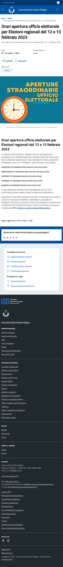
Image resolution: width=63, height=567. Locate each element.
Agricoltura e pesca (8, 417)
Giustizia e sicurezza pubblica (12, 399)
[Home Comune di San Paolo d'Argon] (28, 9)
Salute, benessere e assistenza (13, 410)
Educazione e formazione (10, 395)
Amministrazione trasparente (12, 510)
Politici (3, 347)
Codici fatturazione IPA (9, 476)
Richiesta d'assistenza (9, 502)
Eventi (3, 453)
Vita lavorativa (6, 374)
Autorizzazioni (6, 413)
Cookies (4, 521)
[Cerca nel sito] (57, 9)
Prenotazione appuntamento (12, 495)
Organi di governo (8, 332)
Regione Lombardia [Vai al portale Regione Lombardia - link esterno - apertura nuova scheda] (8, 3)
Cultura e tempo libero (9, 370)
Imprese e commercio (9, 377)
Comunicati (5, 433)
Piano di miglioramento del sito (13, 528)
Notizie (4, 430)
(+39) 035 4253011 (11, 481)
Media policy (6, 549)
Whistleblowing (7, 506)
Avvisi (3, 437)
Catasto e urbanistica (9, 384)
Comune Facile (6, 559)
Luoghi (3, 449)
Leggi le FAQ (6, 492)
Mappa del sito (6, 553)
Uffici (3, 339)
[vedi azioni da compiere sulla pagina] (20, 61)
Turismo (4, 388)
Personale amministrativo (11, 350)
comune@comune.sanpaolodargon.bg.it (22, 487)
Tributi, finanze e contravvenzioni (13, 403)
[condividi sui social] (7, 61)
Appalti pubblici (7, 381)
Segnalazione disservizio (10, 499)
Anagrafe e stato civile (9, 366)
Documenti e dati (7, 354)
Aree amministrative (9, 336)
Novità (10, 18)
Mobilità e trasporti (8, 392)
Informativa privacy (8, 513)
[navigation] (2, 9)
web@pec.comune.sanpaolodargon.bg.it (34, 208)
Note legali (5, 517)
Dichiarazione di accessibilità (12, 524)
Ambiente (5, 406)
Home (3, 18)
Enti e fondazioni (7, 343)
